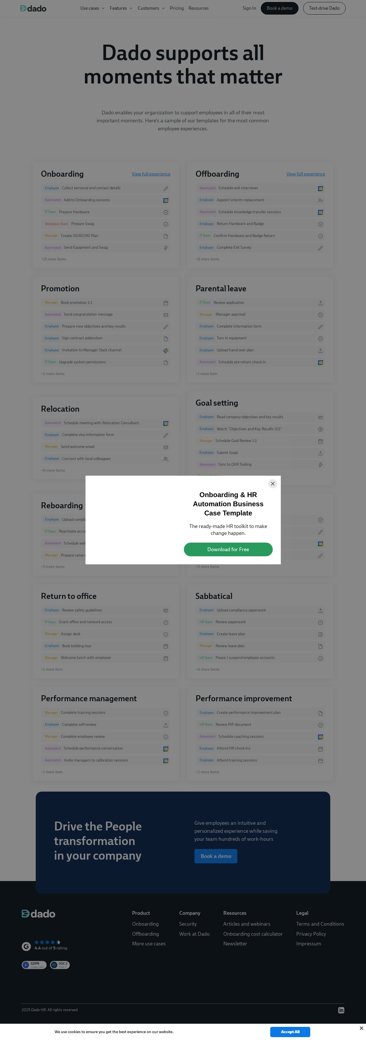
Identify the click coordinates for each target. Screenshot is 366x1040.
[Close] (272, 483)
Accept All (290, 1032)
